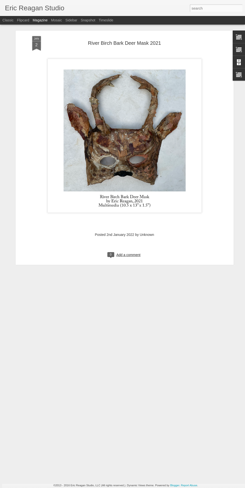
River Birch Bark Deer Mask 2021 (124, 25)
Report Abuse (189, 485)
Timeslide (106, 20)
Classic (8, 20)
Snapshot (88, 20)
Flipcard (23, 20)
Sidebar (71, 20)
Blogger (174, 485)
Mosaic (56, 20)
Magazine (40, 20)
